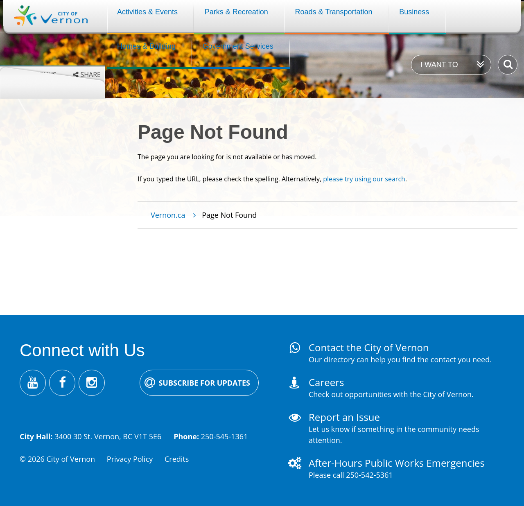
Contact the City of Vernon (369, 347)
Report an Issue (344, 417)
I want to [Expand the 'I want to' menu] (439, 65)
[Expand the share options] (87, 75)
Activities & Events (147, 12)
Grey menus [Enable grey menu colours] (36, 75)
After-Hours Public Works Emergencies (397, 463)
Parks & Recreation (236, 12)
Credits (177, 459)
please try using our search (364, 178)
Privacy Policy (130, 459)
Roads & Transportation (333, 12)
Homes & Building (146, 46)
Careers (326, 382)
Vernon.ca (168, 215)
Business (414, 12)
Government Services (238, 46)
